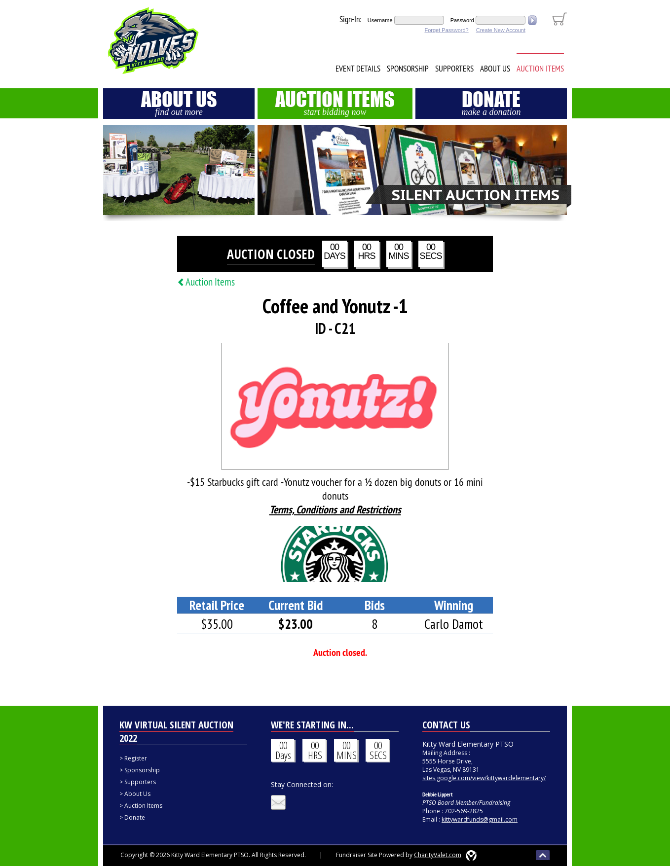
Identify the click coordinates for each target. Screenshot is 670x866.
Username (380, 20)
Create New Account (500, 30)
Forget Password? (446, 30)
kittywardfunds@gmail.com (480, 819)
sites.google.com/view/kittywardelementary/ (484, 778)
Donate (491, 102)
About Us (495, 68)
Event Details (357, 68)
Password (462, 20)
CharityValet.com (437, 855)
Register (135, 758)
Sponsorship (408, 68)
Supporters (454, 68)
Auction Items (540, 68)
